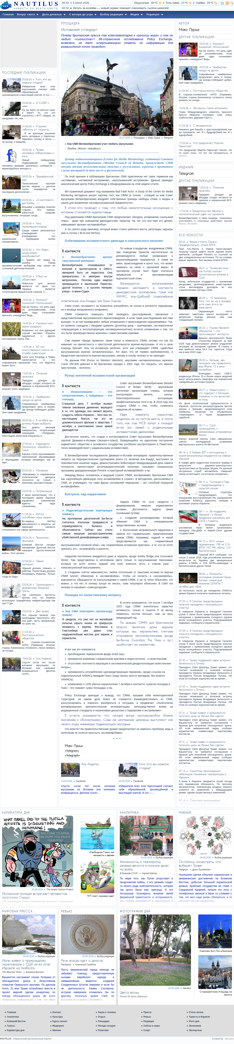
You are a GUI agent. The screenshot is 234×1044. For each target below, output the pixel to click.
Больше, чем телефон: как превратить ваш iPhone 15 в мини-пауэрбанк (215, 364)
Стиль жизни (196, 1012)
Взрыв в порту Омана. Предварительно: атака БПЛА (198, 243)
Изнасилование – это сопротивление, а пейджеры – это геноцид (87, 395)
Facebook (81, 781)
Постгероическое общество (33, 636)
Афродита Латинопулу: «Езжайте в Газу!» (36, 447)
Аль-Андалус (44, 658)
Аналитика (13, 1016)
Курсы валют (59, 1021)
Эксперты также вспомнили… (211, 108)
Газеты (11, 1025)
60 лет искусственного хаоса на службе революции (37, 350)
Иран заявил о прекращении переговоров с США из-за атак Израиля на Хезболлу (26, 964)
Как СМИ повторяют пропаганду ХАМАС (87, 613)
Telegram (168, 137)
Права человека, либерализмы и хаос (38, 153)
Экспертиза (195, 1030)
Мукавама (42, 470)
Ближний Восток (16, 1021)
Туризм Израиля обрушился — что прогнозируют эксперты (214, 331)
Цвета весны (129, 992)
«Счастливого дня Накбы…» (38, 201)
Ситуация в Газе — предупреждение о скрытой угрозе (214, 485)
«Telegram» (72, 750)
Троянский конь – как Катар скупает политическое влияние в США (214, 272)
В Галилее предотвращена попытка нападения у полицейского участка (201, 604)
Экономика (195, 1025)
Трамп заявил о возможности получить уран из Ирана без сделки (202, 714)
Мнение (56, 1030)
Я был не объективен (34, 278)
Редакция (148, 1021)
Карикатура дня (15, 1030)
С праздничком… (203, 125)
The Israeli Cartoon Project (59, 889)
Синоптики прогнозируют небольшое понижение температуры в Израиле (202, 774)
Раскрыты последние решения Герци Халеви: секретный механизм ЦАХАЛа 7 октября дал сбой (204, 580)
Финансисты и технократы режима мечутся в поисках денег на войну (144, 865)
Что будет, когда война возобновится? (35, 253)
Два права (42, 611)
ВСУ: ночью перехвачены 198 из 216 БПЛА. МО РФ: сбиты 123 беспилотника (215, 546)
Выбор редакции (164, 857)
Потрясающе (44, 491)
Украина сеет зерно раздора (37, 325)
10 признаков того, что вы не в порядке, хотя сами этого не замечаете (215, 302)
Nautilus (187, 988)
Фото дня (194, 1021)
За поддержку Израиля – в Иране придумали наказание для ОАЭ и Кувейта (214, 516)
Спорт (146, 1030)
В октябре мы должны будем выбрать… (38, 422)
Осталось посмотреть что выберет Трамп (200, 863)
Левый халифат (32, 562)
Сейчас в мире (151, 1025)
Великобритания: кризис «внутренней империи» (87, 258)
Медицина (58, 1025)
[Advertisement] (29, 43)
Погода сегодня (106, 1025)
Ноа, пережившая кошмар (34, 225)
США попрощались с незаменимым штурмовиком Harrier (215, 430)
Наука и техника (107, 1012)
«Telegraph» (72, 755)
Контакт (56, 1012)
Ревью (147, 1016)
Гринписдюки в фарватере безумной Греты (38, 587)
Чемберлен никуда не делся (36, 398)
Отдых (101, 1016)
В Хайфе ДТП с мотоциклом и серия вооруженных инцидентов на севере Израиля (205, 455)
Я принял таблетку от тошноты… (37, 128)
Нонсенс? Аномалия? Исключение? (37, 301)
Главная (11, 1012)
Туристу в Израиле (199, 1016)
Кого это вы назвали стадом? (36, 81)
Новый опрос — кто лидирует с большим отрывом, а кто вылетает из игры (214, 394)
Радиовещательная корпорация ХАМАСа (87, 512)
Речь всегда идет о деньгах (82, 960)
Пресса (147, 1012)
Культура (57, 1016)
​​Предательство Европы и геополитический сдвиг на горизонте (201, 212)
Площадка (103, 1021)
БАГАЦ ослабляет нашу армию (36, 516)
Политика (103, 1030)
